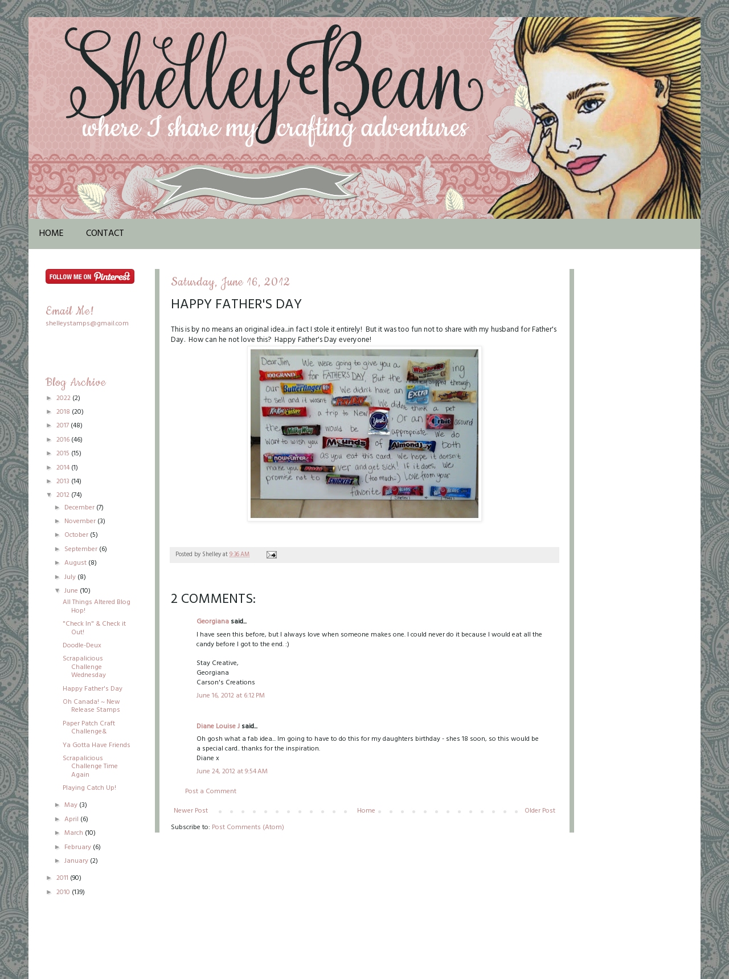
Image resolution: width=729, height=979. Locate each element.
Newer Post (191, 811)
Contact (105, 233)
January (77, 861)
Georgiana (212, 621)
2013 (63, 481)
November (80, 521)
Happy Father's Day (92, 689)
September (81, 549)
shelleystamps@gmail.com (87, 323)
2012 (63, 495)
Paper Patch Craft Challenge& (89, 727)
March (74, 833)
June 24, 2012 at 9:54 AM (232, 771)
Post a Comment (210, 791)
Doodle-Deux (82, 645)
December (80, 507)
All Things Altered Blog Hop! (96, 606)
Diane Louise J (218, 726)
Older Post (540, 811)
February (78, 847)
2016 (63, 440)
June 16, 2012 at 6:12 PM (230, 695)
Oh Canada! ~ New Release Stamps (91, 706)
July (70, 577)
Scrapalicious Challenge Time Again (90, 767)
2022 (64, 398)
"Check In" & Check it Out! (94, 628)
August (76, 563)
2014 (63, 468)
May (71, 805)
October (77, 535)
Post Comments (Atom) (248, 827)
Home (51, 233)
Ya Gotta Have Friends (96, 745)
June (72, 591)
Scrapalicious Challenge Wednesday (84, 667)
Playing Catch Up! (89, 788)
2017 (63, 425)
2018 (64, 412)
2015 (63, 453)
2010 (64, 892)
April (72, 819)
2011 (63, 878)
